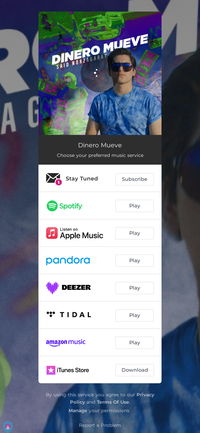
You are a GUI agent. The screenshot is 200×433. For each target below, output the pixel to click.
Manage (77, 410)
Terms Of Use (113, 402)
